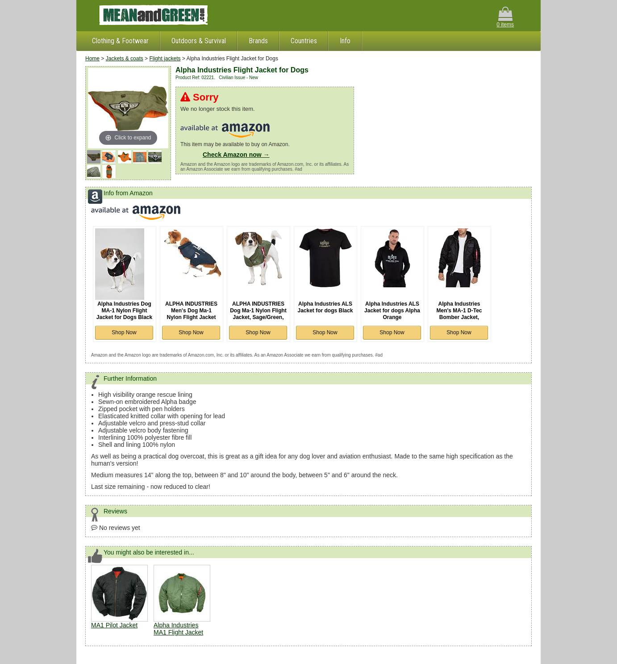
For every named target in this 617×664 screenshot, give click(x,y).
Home (92, 58)
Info (345, 41)
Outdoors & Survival (198, 41)
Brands (258, 41)
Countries (304, 41)
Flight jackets (164, 58)
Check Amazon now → (236, 154)
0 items (505, 17)
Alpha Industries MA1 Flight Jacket (178, 629)
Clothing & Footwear (120, 41)
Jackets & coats (124, 58)
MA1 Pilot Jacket (114, 625)
